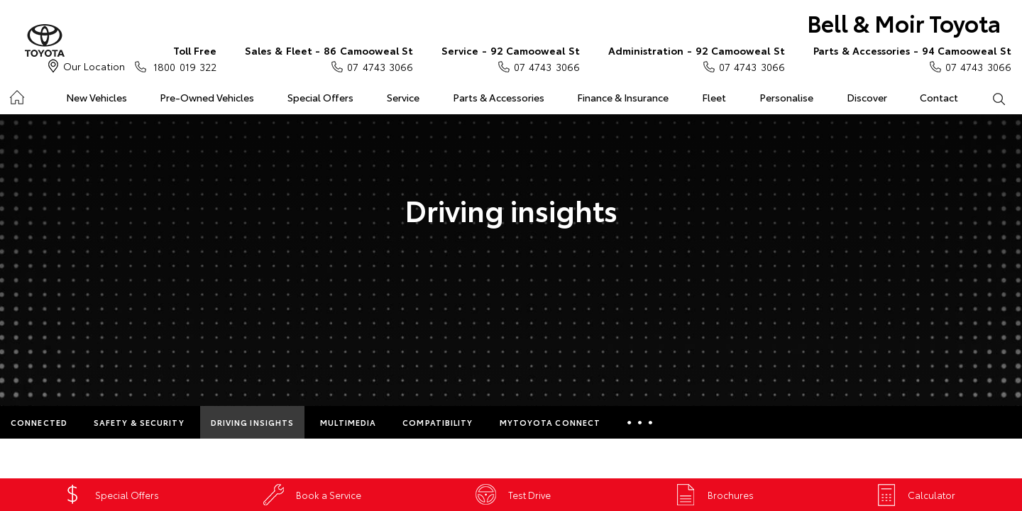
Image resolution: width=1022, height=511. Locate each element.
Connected (39, 422)
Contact (939, 97)
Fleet (714, 97)
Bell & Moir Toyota (904, 22)
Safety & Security (139, 422)
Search (990, 98)
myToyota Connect (550, 422)
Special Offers (320, 97)
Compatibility (437, 422)
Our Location (94, 66)
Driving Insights (253, 422)
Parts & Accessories (498, 97)
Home (16, 95)
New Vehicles (96, 97)
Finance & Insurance (623, 97)
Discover (867, 97)
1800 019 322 (181, 58)
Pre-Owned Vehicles (207, 97)
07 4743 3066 (329, 58)
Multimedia (348, 422)
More (640, 422)
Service (403, 97)
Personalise (786, 97)
